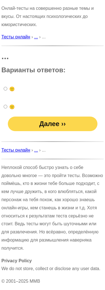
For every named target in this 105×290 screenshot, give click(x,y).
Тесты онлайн (15, 36)
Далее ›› (52, 123)
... (36, 36)
